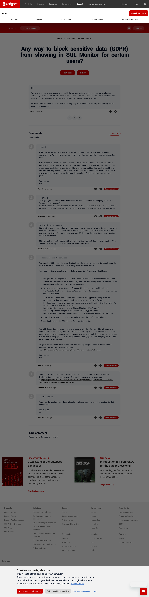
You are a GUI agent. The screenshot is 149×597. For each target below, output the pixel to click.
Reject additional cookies (58, 591)
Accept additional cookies (30, 591)
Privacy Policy (77, 583)
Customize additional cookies (85, 591)
